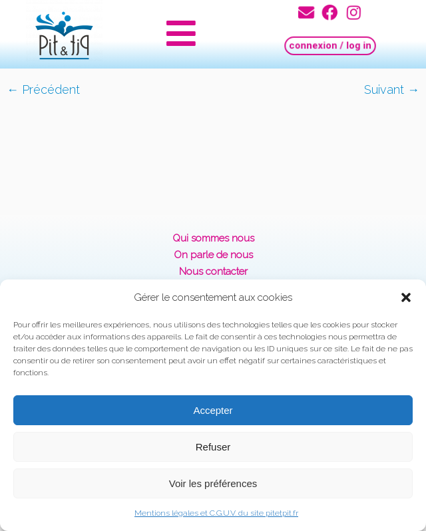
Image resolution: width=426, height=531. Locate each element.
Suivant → (391, 89)
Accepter (212, 410)
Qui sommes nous (213, 238)
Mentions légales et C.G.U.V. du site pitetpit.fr (216, 513)
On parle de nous (213, 255)
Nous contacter (213, 271)
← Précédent (43, 89)
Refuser (213, 446)
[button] (406, 297)
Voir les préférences (213, 483)
